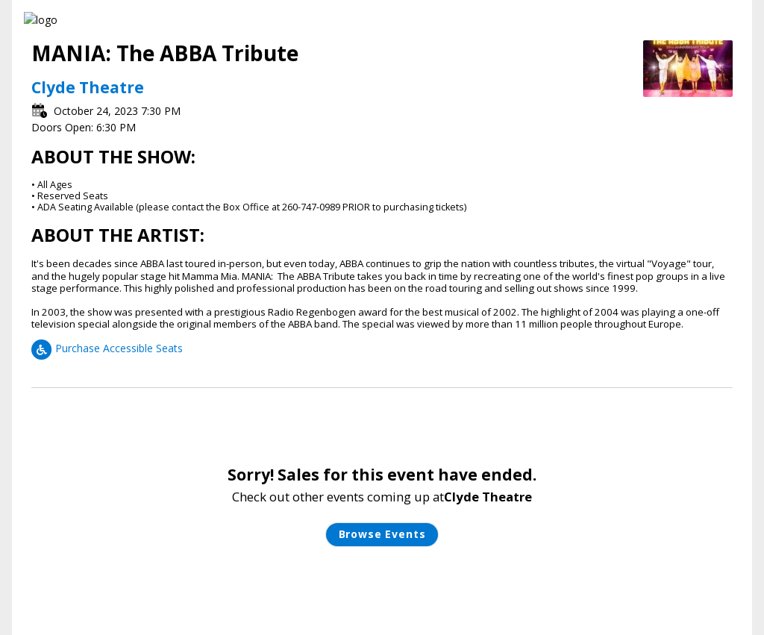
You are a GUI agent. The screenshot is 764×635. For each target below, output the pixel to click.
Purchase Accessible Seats (107, 348)
